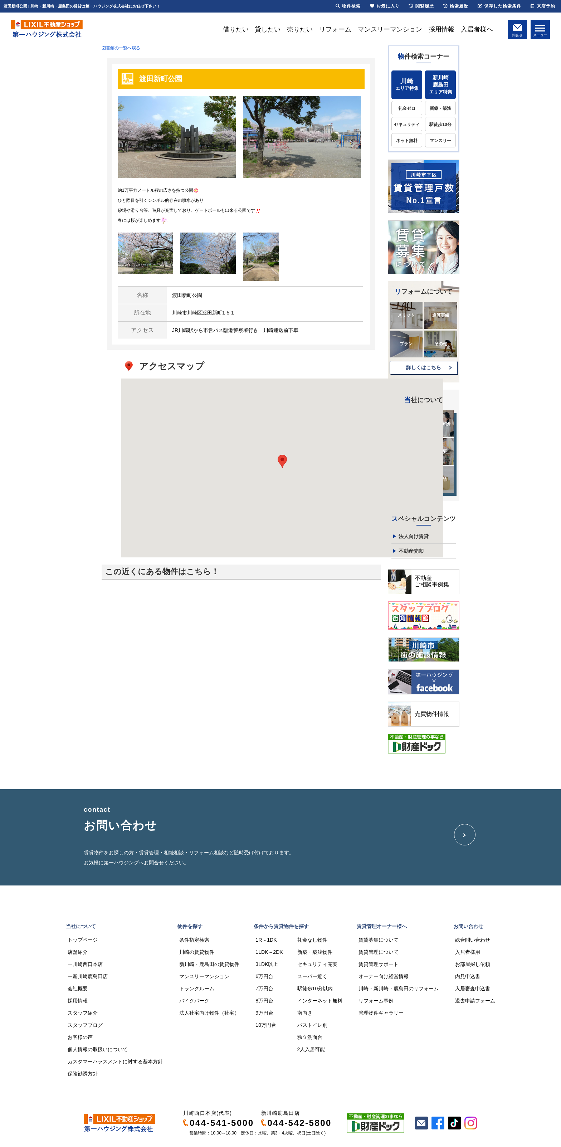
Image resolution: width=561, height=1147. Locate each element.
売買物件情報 (432, 714)
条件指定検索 (194, 940)
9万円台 (264, 1013)
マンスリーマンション (390, 29)
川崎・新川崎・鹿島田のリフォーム (398, 988)
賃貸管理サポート (378, 964)
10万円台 (265, 1025)
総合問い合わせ (472, 940)
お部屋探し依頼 (472, 964)
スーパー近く (312, 976)
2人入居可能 (311, 1049)
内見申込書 (467, 976)
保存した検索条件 (499, 6)
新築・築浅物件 (314, 952)
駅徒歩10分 (440, 124)
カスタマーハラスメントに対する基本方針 (115, 1061)
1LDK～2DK (269, 952)
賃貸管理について (378, 952)
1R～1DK (266, 940)
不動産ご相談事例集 (432, 581)
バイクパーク (194, 1001)
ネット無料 (407, 140)
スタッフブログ (85, 1025)
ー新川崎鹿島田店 (88, 976)
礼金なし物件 (312, 940)
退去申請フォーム (475, 1001)
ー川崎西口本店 (85, 964)
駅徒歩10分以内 (315, 988)
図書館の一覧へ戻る (121, 47)
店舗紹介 (78, 952)
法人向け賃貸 (414, 536)
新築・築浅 (440, 108)
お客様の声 (80, 1037)
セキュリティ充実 (317, 964)
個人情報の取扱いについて (98, 1049)
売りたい (300, 29)
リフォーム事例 (376, 1001)
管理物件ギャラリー (381, 1013)
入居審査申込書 (472, 988)
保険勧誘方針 (83, 1074)
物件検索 (348, 6)
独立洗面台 (309, 1037)
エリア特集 (406, 84)
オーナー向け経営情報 (383, 976)
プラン (406, 343)
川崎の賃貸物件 (196, 952)
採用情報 (441, 29)
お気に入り (385, 6)
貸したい (267, 29)
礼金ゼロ (406, 108)
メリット (406, 315)
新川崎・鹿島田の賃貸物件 (209, 964)
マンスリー (440, 140)
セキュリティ (407, 124)
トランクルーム (196, 988)
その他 (440, 343)
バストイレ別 (312, 1025)
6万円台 (264, 976)
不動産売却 (411, 551)
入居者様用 (467, 952)
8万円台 (264, 1001)
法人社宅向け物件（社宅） (209, 1013)
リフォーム (335, 29)
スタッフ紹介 (83, 1013)
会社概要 (78, 988)
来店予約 (543, 6)
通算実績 (440, 315)
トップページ (83, 940)
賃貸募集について (378, 940)
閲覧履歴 (421, 6)
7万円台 (264, 988)
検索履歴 (455, 6)
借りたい (236, 29)
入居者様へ (477, 29)
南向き (304, 1013)
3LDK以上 (266, 964)
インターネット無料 (319, 1001)
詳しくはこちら (423, 367)
